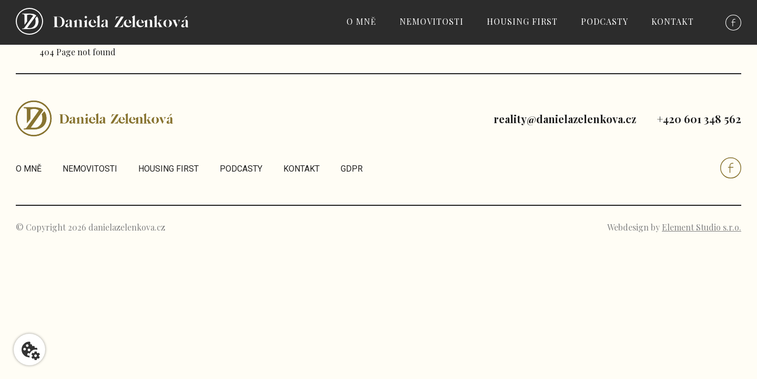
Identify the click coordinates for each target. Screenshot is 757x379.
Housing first (522, 21)
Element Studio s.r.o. (701, 227)
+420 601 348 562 (699, 119)
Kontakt (672, 21)
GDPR (352, 169)
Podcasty (604, 21)
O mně (361, 21)
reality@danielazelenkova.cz (565, 119)
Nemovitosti (432, 21)
